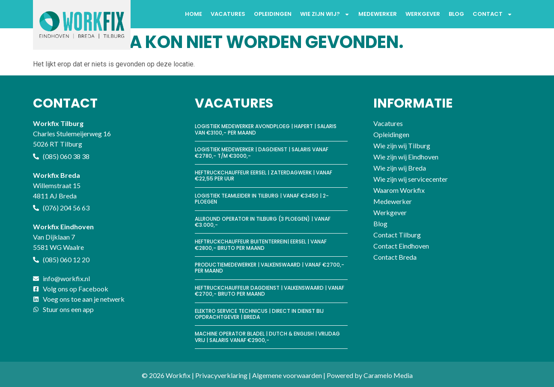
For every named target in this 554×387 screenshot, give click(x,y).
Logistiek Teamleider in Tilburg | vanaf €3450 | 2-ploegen (262, 198)
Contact (492, 14)
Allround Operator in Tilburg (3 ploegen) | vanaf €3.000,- (263, 221)
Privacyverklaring (221, 375)
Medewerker (377, 14)
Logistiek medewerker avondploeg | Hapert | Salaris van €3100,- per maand (266, 129)
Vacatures (228, 14)
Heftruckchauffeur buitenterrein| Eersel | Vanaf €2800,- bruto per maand (261, 244)
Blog (456, 14)
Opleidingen (273, 14)
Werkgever (422, 14)
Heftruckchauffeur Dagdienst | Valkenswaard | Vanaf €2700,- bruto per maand (269, 290)
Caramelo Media (388, 375)
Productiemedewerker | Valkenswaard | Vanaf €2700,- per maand (269, 267)
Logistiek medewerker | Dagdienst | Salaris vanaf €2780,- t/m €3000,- (261, 152)
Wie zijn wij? (325, 14)
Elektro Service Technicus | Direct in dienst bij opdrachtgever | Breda (259, 314)
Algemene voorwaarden (287, 375)
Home (193, 14)
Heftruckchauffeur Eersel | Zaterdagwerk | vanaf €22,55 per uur (263, 175)
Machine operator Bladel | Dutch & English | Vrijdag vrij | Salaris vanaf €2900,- (267, 336)
